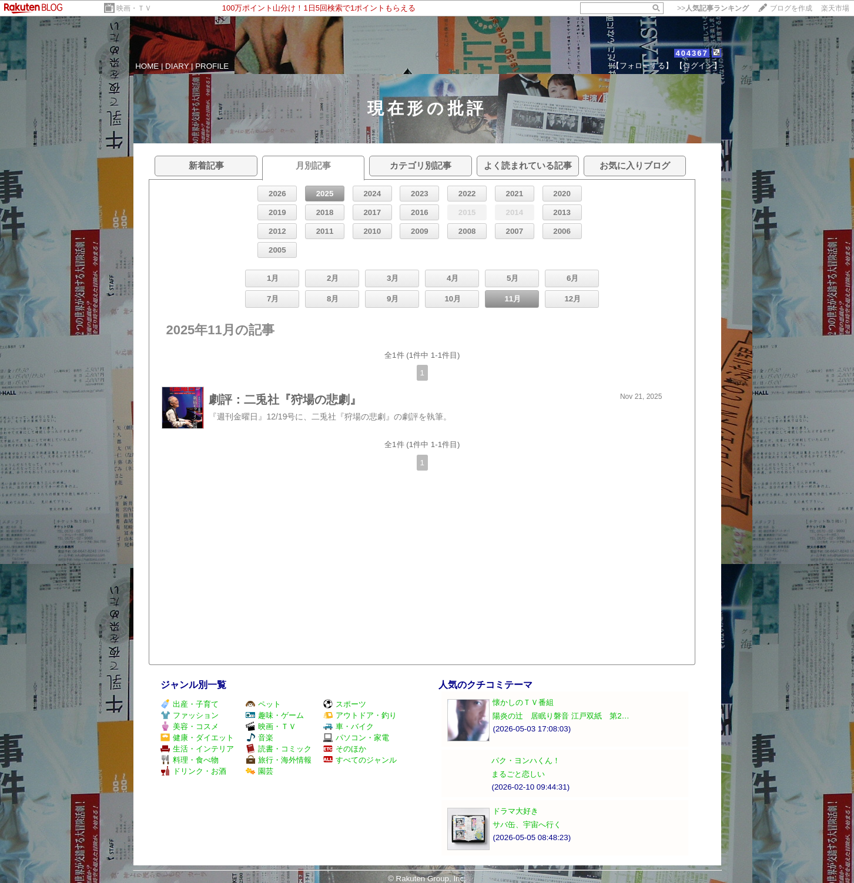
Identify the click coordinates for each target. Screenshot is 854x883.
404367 (691, 53)
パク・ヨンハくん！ (525, 760)
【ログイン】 (698, 65)
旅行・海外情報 (279, 760)
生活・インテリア (197, 748)
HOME (147, 66)
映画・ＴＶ (134, 8)
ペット (263, 704)
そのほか (344, 748)
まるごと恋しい (518, 774)
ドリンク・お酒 (193, 771)
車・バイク (348, 726)
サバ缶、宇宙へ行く (527, 824)
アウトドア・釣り (360, 715)
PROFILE (212, 66)
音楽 (259, 737)
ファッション (189, 715)
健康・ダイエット (197, 737)
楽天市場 (835, 8)
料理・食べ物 (189, 760)
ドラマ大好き (515, 811)
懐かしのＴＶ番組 (523, 702)
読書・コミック (279, 748)
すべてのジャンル (360, 760)
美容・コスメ (189, 726)
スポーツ (344, 704)
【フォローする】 (642, 65)
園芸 (259, 771)
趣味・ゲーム (275, 715)
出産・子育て (189, 704)
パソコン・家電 (356, 737)
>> (713, 8)
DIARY (177, 66)
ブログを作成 (791, 8)
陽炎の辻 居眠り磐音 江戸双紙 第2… (561, 715)
